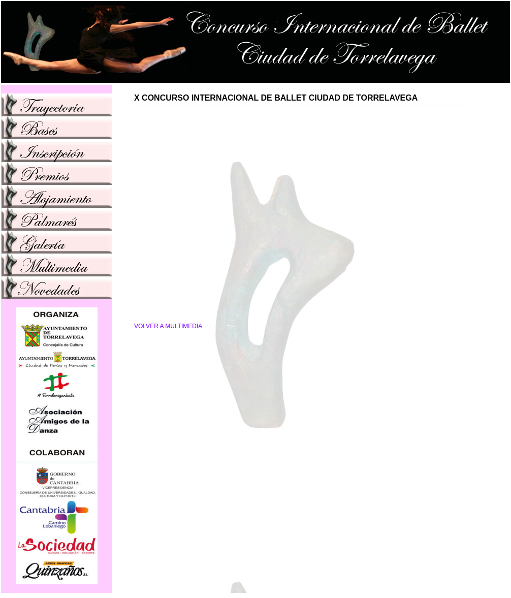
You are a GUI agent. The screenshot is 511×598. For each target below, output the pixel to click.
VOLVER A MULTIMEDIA (168, 326)
